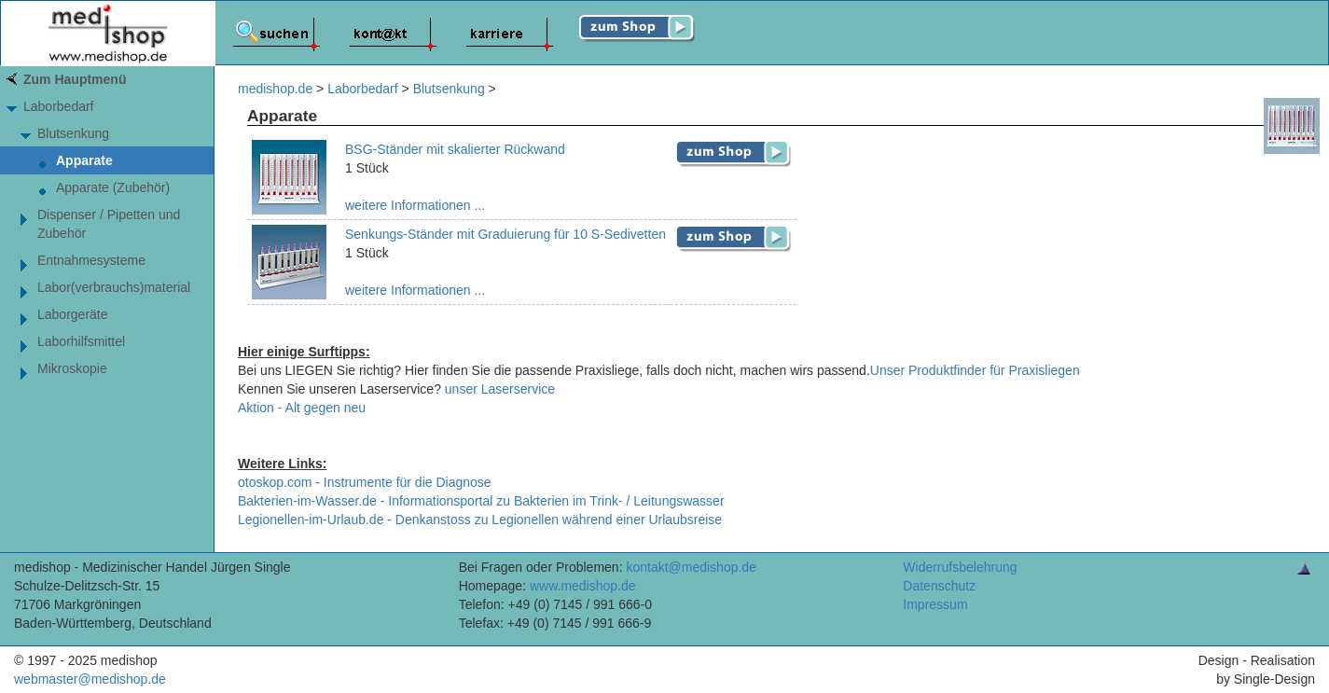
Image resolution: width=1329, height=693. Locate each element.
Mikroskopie (72, 368)
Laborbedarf (58, 106)
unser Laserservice (500, 388)
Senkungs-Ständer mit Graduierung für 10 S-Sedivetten (505, 234)
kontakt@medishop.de (691, 567)
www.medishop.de (583, 585)
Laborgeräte (72, 314)
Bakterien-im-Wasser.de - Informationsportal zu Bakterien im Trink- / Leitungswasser (481, 500)
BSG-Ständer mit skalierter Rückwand (455, 149)
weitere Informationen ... (415, 205)
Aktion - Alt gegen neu (302, 407)
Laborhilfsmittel (81, 341)
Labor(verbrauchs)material (113, 287)
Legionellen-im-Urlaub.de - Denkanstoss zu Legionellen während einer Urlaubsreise (480, 519)
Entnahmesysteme (91, 260)
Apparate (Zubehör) (113, 187)
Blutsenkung (73, 133)
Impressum (935, 604)
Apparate (84, 160)
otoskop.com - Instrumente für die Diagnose (364, 482)
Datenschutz (939, 585)
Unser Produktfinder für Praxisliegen (975, 370)
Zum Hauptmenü (74, 79)
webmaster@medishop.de (90, 679)
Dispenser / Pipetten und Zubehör (108, 224)
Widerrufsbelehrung (960, 567)
